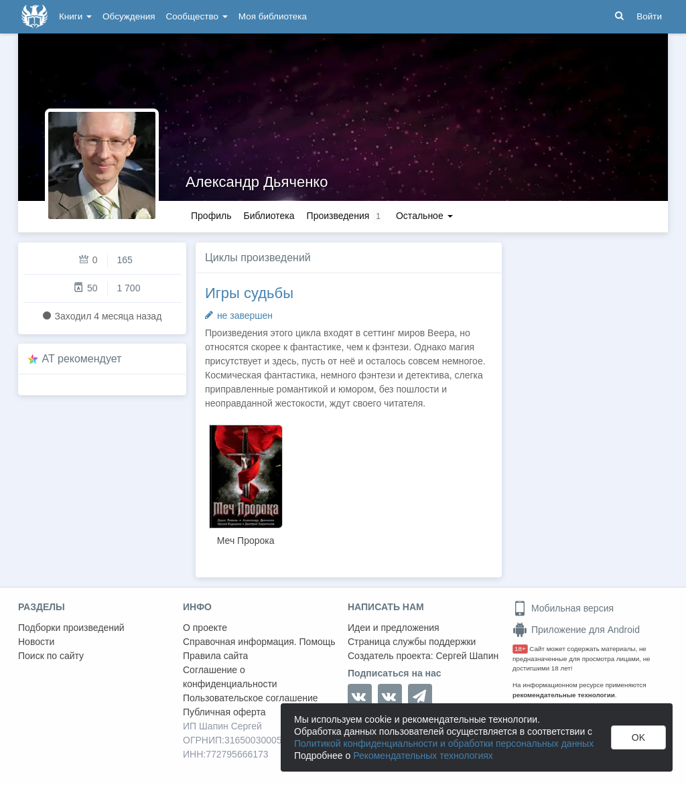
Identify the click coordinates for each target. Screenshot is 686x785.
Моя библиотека (272, 16)
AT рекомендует (82, 358)
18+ (520, 648)
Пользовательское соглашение (250, 698)
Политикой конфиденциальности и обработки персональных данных (444, 743)
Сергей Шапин (466, 655)
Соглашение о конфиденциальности (230, 676)
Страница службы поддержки (412, 641)
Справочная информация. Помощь (259, 641)
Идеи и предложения (393, 627)
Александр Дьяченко (257, 181)
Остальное (424, 215)
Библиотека (268, 215)
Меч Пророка (246, 540)
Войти (649, 16)
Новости (36, 641)
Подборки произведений (71, 627)
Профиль (211, 215)
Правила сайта (215, 655)
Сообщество (197, 16)
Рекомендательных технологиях (423, 755)
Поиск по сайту (51, 655)
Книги (75, 16)
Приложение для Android (576, 629)
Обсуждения (128, 16)
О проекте (205, 627)
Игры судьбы (249, 293)
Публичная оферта (224, 712)
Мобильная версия (563, 608)
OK (638, 737)
